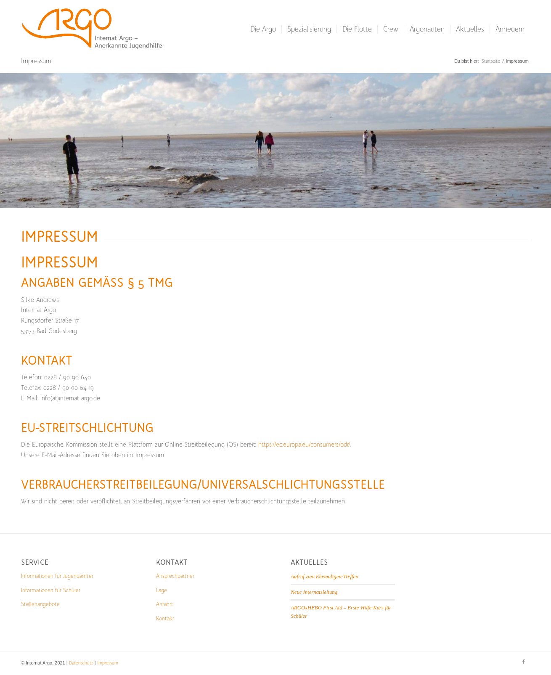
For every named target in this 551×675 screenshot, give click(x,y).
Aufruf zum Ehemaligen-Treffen (324, 577)
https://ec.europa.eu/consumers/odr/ (304, 444)
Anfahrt (164, 604)
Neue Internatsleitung (314, 592)
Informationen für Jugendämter (57, 576)
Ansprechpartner (175, 576)
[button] (18, 656)
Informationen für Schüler (50, 590)
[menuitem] (263, 29)
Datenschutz (81, 663)
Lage (161, 590)
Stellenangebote (40, 604)
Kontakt (165, 618)
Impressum (36, 61)
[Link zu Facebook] (523, 662)
